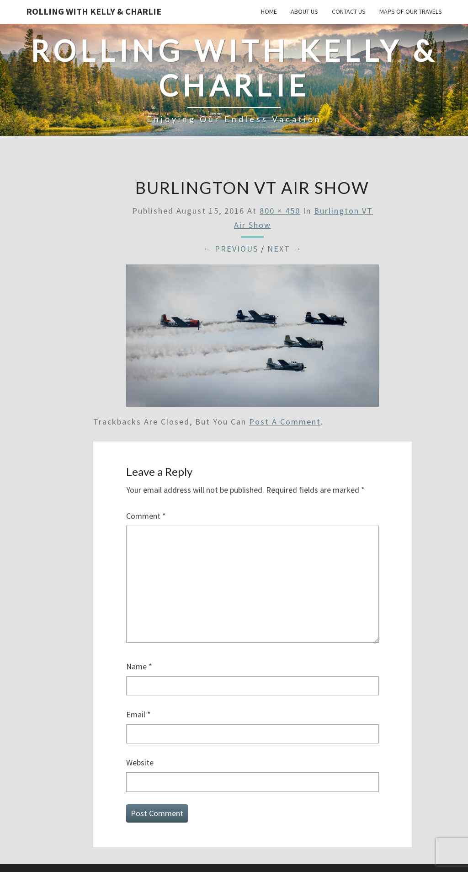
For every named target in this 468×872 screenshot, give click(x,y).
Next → (284, 248)
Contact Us (349, 11)
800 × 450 (280, 210)
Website (140, 762)
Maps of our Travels (410, 11)
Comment (146, 516)
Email (138, 714)
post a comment (285, 421)
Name (139, 666)
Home (269, 11)
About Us (304, 11)
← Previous (230, 248)
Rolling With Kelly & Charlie (93, 11)
